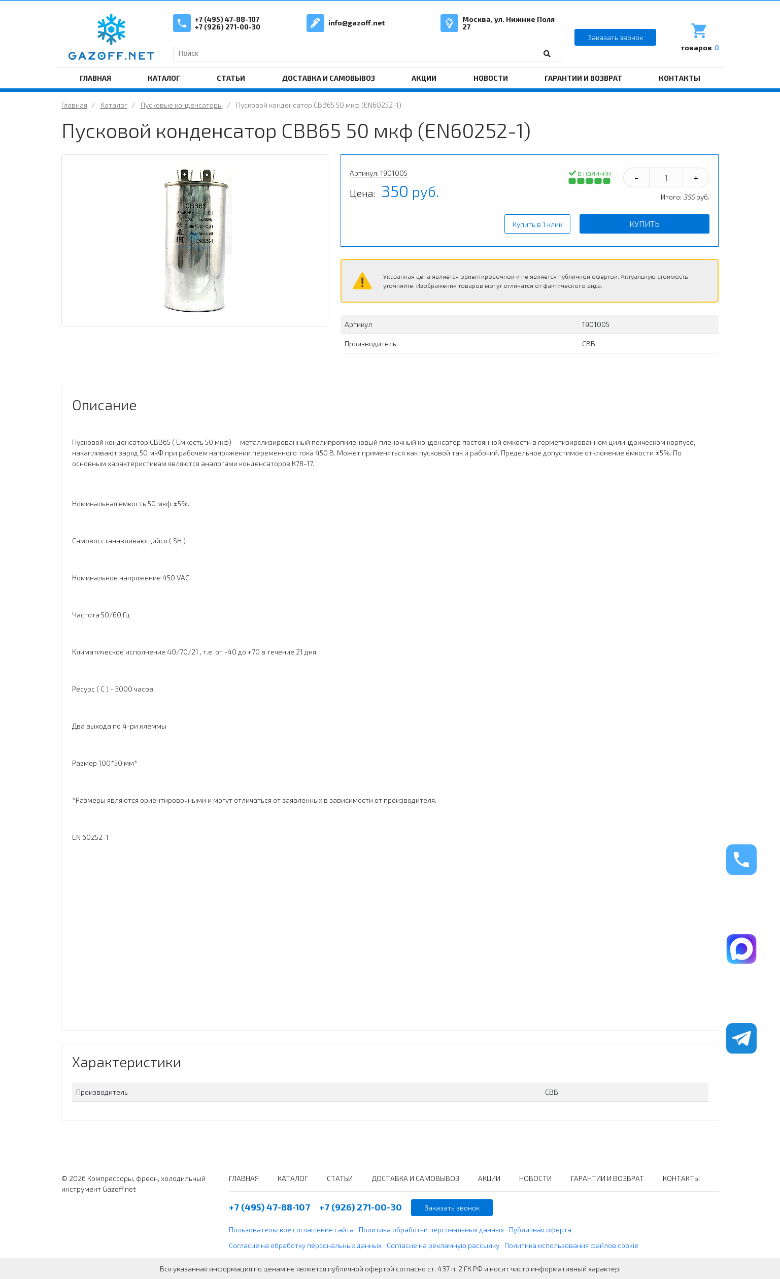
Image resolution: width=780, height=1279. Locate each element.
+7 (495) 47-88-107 (227, 19)
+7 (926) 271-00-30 (227, 26)
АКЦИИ (424, 78)
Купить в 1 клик (537, 224)
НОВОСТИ (490, 78)
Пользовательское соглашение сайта (291, 1229)
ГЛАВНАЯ (95, 78)
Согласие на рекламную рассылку (443, 1245)
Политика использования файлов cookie (571, 1245)
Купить (644, 223)
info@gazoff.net (356, 22)
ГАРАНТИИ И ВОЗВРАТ (583, 78)
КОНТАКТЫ (679, 78)
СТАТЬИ (231, 78)
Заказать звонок (615, 37)
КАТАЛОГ (164, 78)
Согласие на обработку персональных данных (305, 1245)
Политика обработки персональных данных (431, 1229)
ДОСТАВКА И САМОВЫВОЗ (328, 78)
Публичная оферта (540, 1229)
